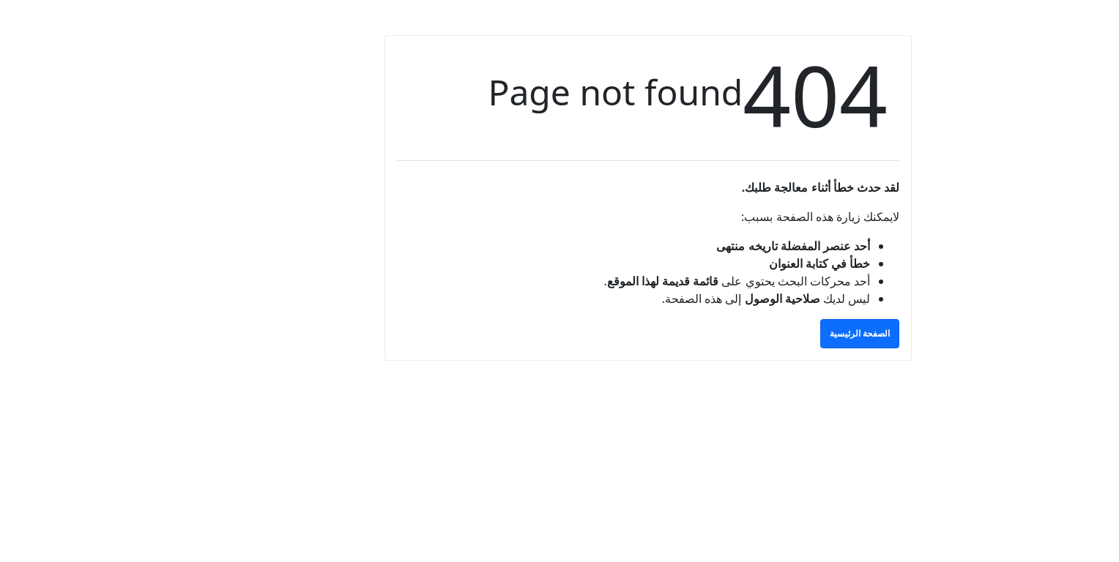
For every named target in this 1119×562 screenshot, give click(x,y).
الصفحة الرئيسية (771, 333)
